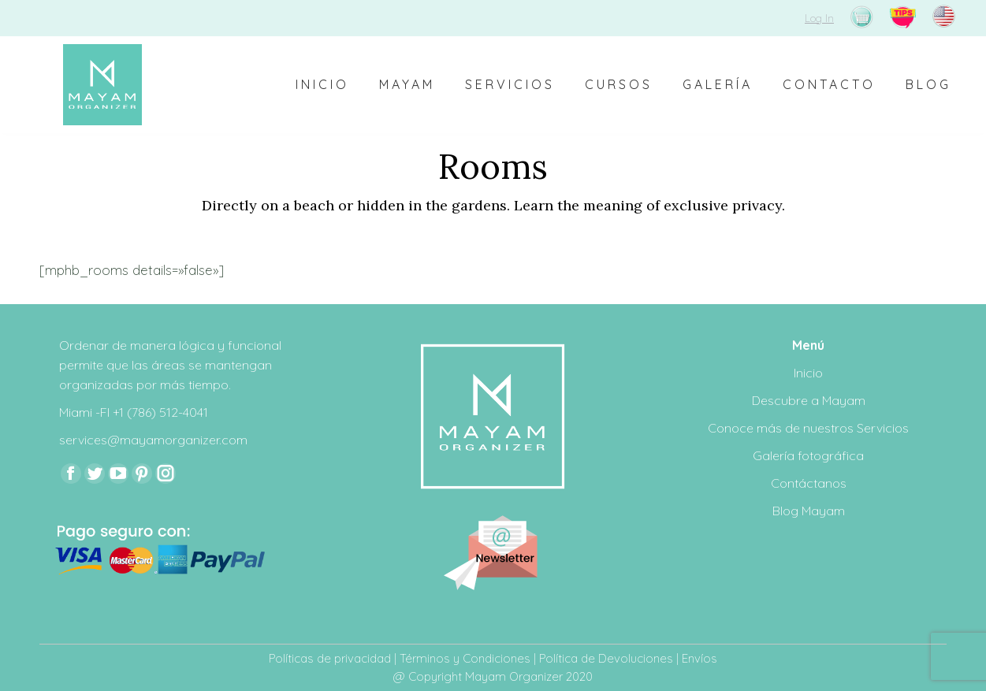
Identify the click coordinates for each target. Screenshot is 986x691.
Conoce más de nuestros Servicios (808, 428)
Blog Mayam (808, 510)
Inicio (808, 373)
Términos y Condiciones (465, 658)
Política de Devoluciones (606, 658)
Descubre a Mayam (808, 400)
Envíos (699, 658)
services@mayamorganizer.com (153, 440)
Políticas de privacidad (330, 658)
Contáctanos (808, 483)
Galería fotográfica (808, 455)
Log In (819, 18)
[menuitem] (322, 85)
